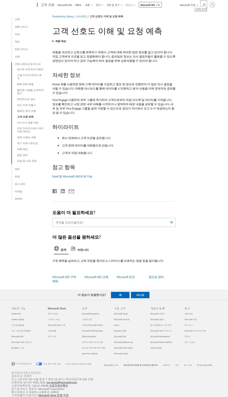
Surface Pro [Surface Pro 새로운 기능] (16, 313)
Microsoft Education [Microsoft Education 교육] (90, 313)
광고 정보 (188, 365)
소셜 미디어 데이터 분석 (29, 76)
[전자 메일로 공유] (69, 190)
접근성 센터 (156, 277)
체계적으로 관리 (26, 99)
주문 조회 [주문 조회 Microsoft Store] (52, 336)
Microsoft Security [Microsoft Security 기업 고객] (122, 319)
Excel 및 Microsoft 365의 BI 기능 (72, 176)
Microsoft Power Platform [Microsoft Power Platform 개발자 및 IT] (161, 342)
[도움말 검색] (204, 5)
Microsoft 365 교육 (96, 277)
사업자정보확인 (58, 385)
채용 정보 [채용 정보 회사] (189, 313)
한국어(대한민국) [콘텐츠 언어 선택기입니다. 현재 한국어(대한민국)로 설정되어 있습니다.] (24, 363)
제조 (17, 41)
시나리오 (82, 16)
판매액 (18, 198)
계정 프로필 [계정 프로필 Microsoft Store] (53, 313)
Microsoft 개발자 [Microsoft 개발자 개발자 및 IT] (157, 313)
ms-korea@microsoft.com (61, 382)
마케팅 (18, 191)
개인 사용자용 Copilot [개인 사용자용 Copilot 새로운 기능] (20, 330)
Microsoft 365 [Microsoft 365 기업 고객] (120, 336)
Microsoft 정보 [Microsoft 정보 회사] (191, 319)
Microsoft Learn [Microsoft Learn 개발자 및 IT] (157, 319)
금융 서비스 (21, 26)
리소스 (132, 4)
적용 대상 (60, 41)
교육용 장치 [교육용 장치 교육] (87, 319)
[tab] (61, 249)
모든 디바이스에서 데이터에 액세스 (30, 130)
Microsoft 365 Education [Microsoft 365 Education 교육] (92, 330)
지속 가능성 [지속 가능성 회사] (190, 342)
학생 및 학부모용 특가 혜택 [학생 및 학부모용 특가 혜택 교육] (94, 347)
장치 (100, 4)
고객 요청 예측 (25, 116)
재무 (17, 169)
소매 (17, 56)
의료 (17, 34)
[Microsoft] (23, 5)
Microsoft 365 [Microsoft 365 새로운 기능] (17, 336)
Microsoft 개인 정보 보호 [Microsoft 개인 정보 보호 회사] (195, 330)
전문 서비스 (21, 49)
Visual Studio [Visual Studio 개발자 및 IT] (156, 347)
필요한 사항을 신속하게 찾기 (30, 91)
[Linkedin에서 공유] (61, 190)
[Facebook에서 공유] (54, 190)
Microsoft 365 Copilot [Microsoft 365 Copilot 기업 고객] (123, 347)
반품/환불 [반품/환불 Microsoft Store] (52, 330)
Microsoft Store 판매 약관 (53, 395)
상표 (177, 365)
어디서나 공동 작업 (27, 122)
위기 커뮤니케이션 (27, 143)
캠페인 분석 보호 (26, 110)
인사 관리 (20, 184)
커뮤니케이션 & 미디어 (28, 64)
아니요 (140, 295)
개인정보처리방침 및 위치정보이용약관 (140, 365)
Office (79, 4)
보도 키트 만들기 (26, 105)
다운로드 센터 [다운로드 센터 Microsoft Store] (54, 319)
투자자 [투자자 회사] (187, 336)
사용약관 (166, 365)
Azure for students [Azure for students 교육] (90, 353)
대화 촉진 (22, 149)
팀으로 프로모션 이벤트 (30, 69)
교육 (17, 19)
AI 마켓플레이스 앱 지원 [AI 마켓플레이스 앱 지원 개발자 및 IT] (160, 325)
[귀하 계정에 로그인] (212, 5)
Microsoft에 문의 (111, 365)
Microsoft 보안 (126, 277)
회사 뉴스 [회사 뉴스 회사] (189, 325)
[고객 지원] (47, 5)
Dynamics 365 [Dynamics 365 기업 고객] (120, 330)
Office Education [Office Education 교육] (89, 336)
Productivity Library (63, 16)
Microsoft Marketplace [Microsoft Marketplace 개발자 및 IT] (160, 336)
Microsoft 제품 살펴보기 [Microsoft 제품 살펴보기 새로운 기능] (21, 342)
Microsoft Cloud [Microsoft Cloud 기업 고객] (121, 313)
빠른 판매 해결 (25, 84)
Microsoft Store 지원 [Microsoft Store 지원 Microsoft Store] (57, 325)
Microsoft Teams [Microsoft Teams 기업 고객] (121, 353)
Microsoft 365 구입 (154, 4)
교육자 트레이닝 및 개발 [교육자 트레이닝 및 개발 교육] (92, 342)
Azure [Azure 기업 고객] (116, 325)
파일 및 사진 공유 (27, 160)
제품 (89, 4)
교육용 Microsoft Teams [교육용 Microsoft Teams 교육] (92, 325)
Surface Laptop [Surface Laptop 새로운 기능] (17, 319)
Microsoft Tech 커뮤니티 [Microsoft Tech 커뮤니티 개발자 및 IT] (161, 330)
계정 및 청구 (115, 4)
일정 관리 (22, 155)
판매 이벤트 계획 (26, 137)
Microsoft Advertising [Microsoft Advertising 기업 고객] (123, 342)
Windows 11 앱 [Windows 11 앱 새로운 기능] (17, 347)
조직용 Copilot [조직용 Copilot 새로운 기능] (17, 325)
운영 (17, 176)
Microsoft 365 (65, 4)
